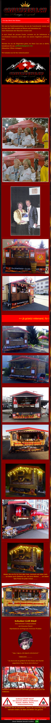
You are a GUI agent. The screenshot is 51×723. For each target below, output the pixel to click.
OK (37, 721)
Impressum (8, 719)
